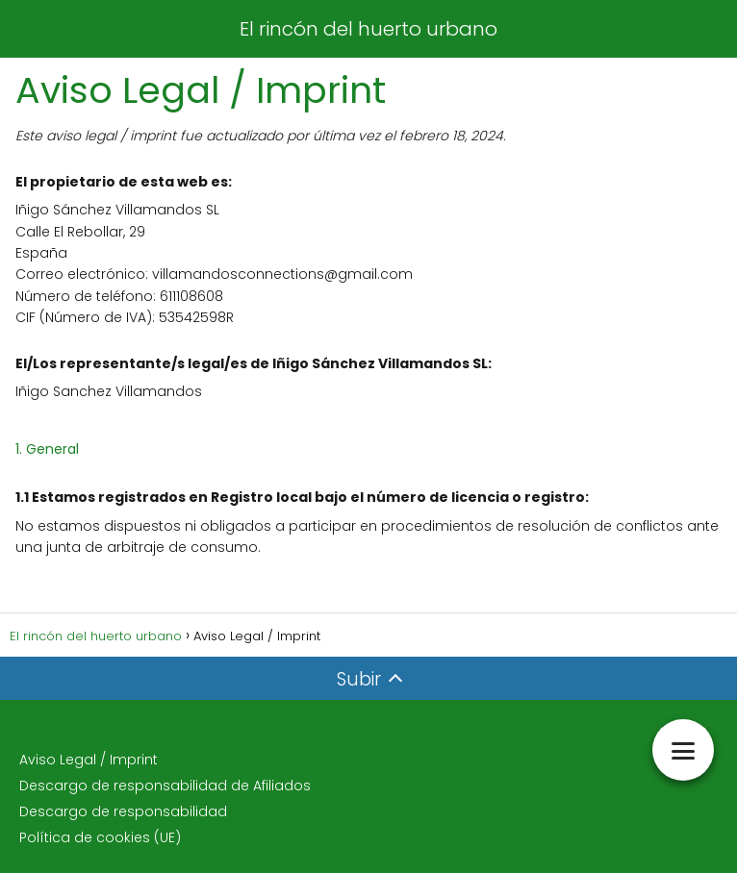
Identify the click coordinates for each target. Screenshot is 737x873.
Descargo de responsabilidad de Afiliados (165, 785)
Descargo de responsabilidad (123, 811)
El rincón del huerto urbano (368, 28)
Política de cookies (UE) (100, 837)
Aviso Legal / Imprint (88, 759)
